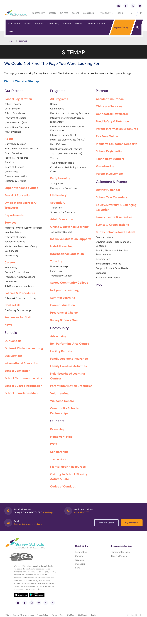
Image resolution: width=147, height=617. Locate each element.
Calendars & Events (95, 23)
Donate (75, 13)
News (77, 567)
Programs (39, 23)
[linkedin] (118, 5)
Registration (81, 552)
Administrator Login (120, 552)
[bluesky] (140, 5)
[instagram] (133, 5)
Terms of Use (57, 615)
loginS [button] (121, 13)
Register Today (121, 27)
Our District (14, 23)
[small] (129, 13)
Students (67, 23)
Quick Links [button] (90, 13)
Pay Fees (64, 13)
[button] (137, 27)
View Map (48, 512)
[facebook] (125, 5)
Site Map (70, 615)
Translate (107, 13)
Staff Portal (82, 615)
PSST (10, 31)
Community (53, 23)
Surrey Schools (13, 615)
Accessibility (38, 13)
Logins (93, 615)
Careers (52, 13)
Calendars (80, 563)
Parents (78, 23)
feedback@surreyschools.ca (28, 524)
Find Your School (106, 523)
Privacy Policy (42, 615)
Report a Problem (119, 556)
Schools (27, 23)
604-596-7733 (81, 512)
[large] (134, 13)
